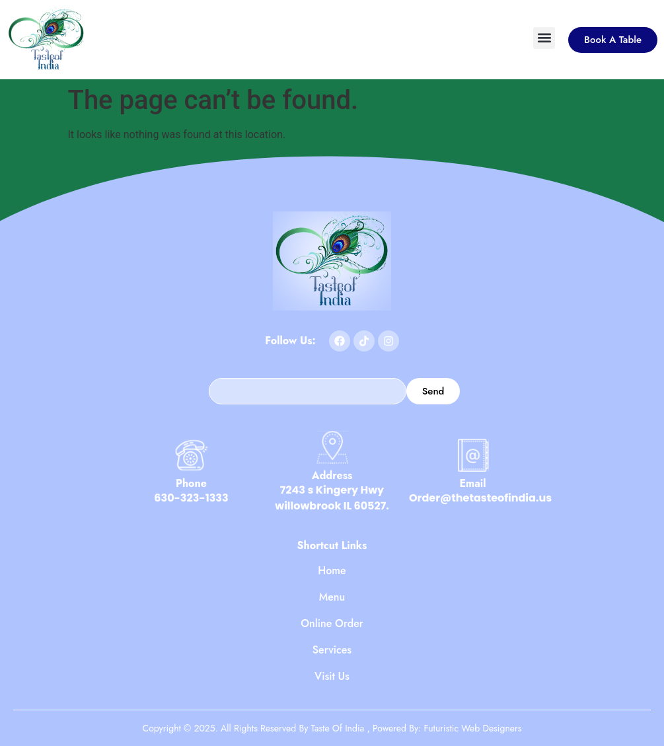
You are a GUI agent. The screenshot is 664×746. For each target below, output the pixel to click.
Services (332, 650)
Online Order (332, 623)
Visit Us (332, 676)
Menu (332, 597)
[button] (544, 38)
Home (332, 571)
